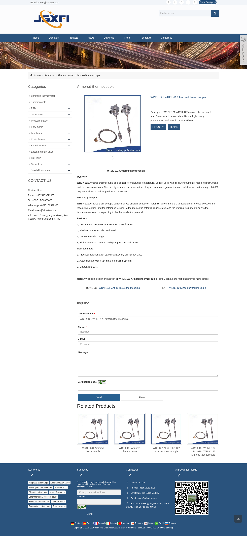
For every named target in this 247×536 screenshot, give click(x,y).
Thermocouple (65, 75)
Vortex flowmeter (57, 492)
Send (99, 397)
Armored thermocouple (88, 75)
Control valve (38, 139)
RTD (33, 108)
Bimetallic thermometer (43, 96)
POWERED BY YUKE (156, 528)
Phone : (83, 327)
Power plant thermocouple (40, 487)
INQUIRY (158, 127)
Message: (83, 352)
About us (54, 37)
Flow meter (37, 127)
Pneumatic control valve (39, 506)
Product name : (87, 313)
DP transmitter (58, 501)
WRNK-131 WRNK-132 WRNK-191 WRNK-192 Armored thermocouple (203, 451)
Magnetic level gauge (38, 483)
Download (109, 37)
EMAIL (174, 127)
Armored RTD (61, 487)
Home (36, 37)
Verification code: (87, 382)
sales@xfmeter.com (45, 210)
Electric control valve (38, 492)
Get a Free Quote (208, 2)
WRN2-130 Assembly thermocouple (187, 288)
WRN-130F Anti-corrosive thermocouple (119, 288)
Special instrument (40, 170)
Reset (142, 397)
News (91, 37)
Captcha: (81, 496)
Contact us (166, 37)
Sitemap (169, 528)
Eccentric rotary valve (42, 151)
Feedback (145, 37)
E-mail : (83, 338)
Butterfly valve (38, 145)
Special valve (38, 164)
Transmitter (37, 114)
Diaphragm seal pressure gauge (43, 497)
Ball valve (36, 158)
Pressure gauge (39, 120)
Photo (127, 37)
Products (73, 37)
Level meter (37, 133)
